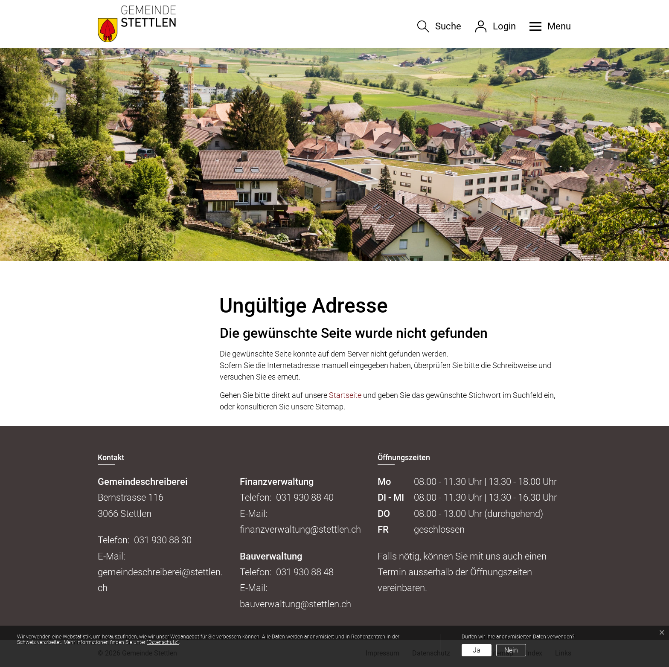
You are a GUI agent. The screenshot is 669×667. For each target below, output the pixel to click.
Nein (511, 650)
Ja (476, 650)
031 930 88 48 (305, 572)
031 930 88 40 (305, 497)
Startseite (345, 395)
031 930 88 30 (163, 540)
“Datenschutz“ (163, 642)
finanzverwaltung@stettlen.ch (300, 529)
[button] (547, 26)
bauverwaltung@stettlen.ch (295, 604)
